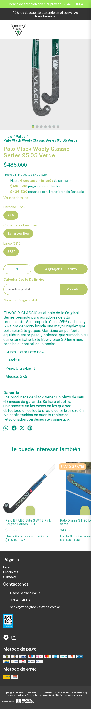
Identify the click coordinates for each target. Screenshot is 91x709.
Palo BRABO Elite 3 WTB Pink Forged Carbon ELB (28, 522)
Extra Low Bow (18, 233)
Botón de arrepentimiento (70, 695)
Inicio (7, 567)
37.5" (11, 251)
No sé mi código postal (20, 300)
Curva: (20, 225)
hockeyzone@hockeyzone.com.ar (31, 607)
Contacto (10, 577)
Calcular (73, 289)
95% (10, 215)
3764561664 (17, 600)
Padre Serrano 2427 (21, 593)
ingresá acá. (48, 695)
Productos (10, 572)
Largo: (12, 243)
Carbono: (14, 207)
